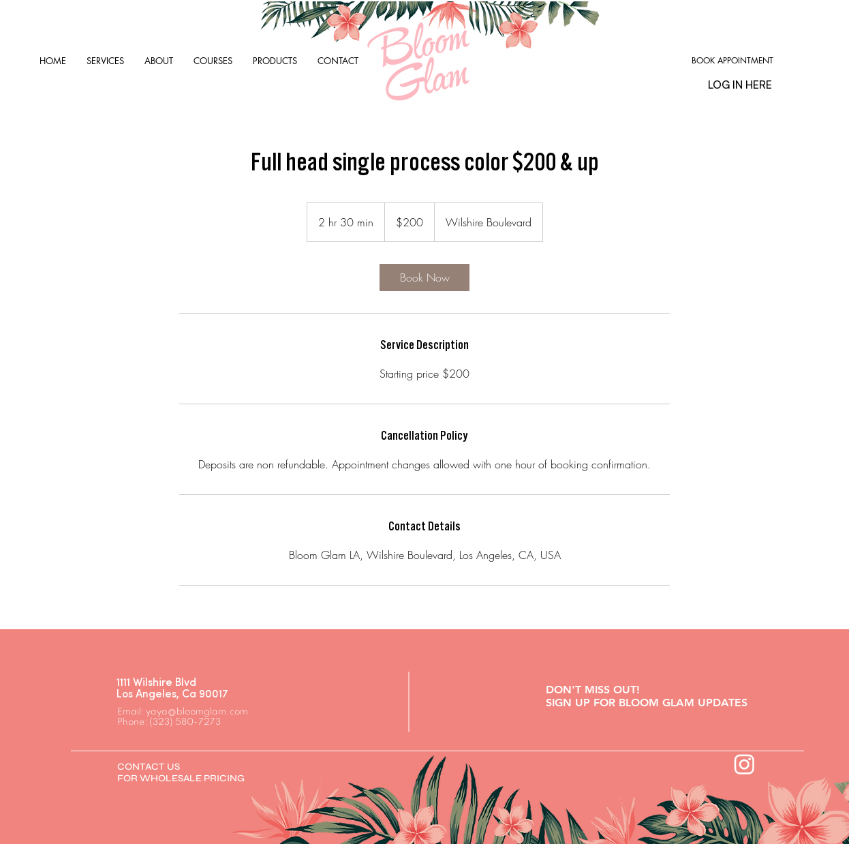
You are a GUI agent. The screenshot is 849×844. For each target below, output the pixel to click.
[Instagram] (744, 764)
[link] (424, 277)
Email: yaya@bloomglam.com (182, 712)
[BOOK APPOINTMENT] (732, 61)
